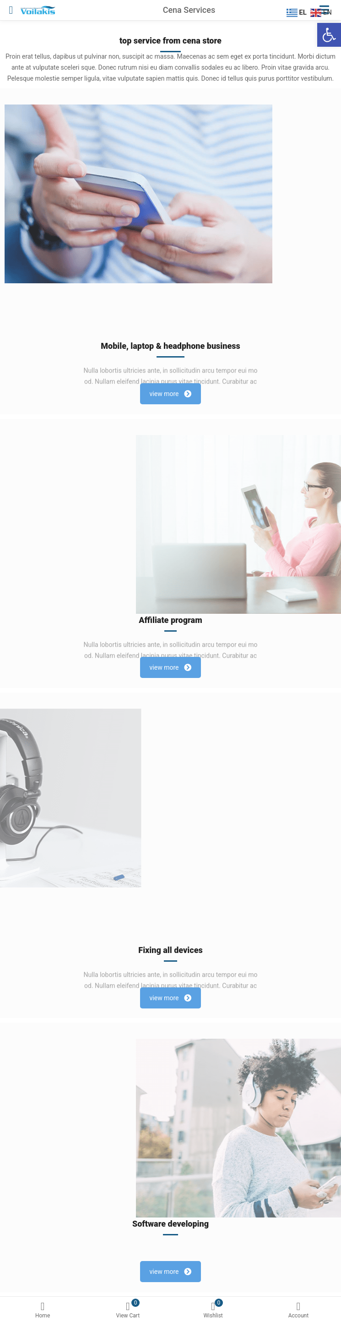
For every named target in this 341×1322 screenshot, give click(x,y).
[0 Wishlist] (213, 1311)
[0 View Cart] (127, 1311)
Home (42, 1310)
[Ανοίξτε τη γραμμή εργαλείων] (329, 35)
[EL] (298, 12)
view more (171, 393)
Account (298, 1310)
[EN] (322, 12)
